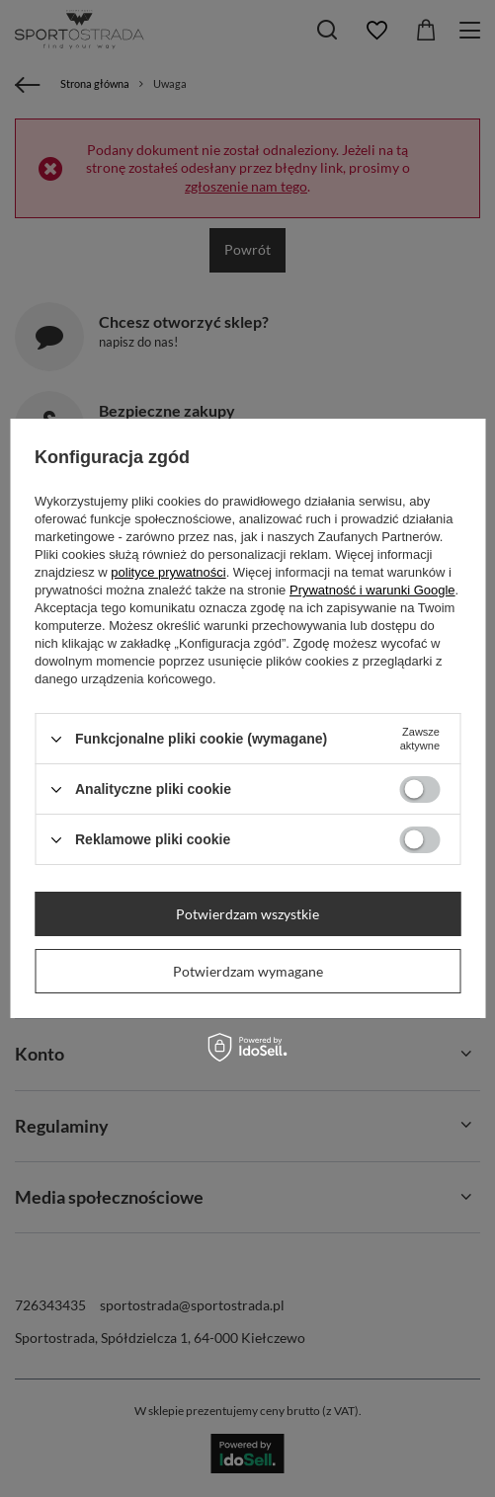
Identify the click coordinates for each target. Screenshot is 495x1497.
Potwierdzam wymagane (248, 971)
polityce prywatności (168, 572)
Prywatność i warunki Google (372, 590)
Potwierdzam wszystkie (247, 914)
